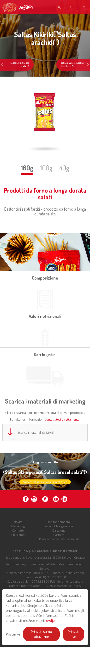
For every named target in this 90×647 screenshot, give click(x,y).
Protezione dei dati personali (59, 542)
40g (64, 167)
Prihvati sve (73, 634)
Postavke (13, 634)
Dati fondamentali (59, 525)
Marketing (18, 529)
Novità (18, 525)
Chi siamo (18, 538)
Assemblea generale (59, 529)
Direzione (59, 534)
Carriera (59, 538)
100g (46, 167)
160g (27, 167)
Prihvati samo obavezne (41, 634)
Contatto (18, 534)
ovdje (50, 620)
